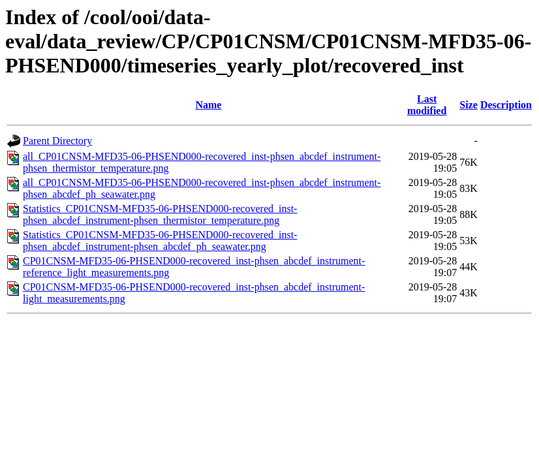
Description (506, 104)
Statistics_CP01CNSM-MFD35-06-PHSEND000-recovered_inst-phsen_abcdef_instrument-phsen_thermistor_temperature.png (160, 214)
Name (208, 104)
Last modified (426, 104)
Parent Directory (57, 140)
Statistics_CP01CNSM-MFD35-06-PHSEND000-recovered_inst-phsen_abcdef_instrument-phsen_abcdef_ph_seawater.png (160, 240)
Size (468, 104)
